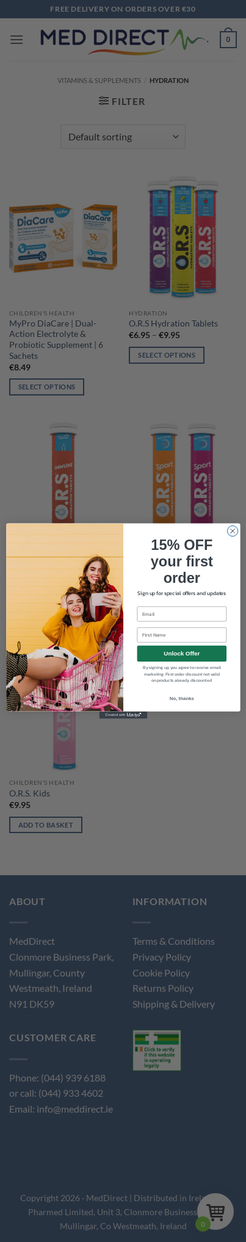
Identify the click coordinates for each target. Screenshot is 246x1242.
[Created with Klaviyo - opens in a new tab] (123, 715)
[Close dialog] (232, 530)
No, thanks (181, 698)
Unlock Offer (182, 653)
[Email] (181, 614)
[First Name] (181, 635)
